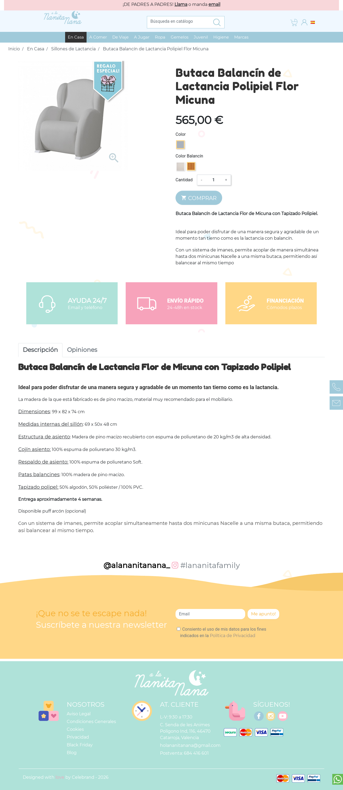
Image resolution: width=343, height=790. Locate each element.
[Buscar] (178, 21)
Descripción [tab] (40, 349)
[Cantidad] (214, 180)
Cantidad (184, 179)
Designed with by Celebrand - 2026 (66, 777)
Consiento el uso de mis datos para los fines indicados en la (223, 632)
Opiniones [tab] (82, 349)
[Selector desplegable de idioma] (312, 22)
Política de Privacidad (232, 635)
